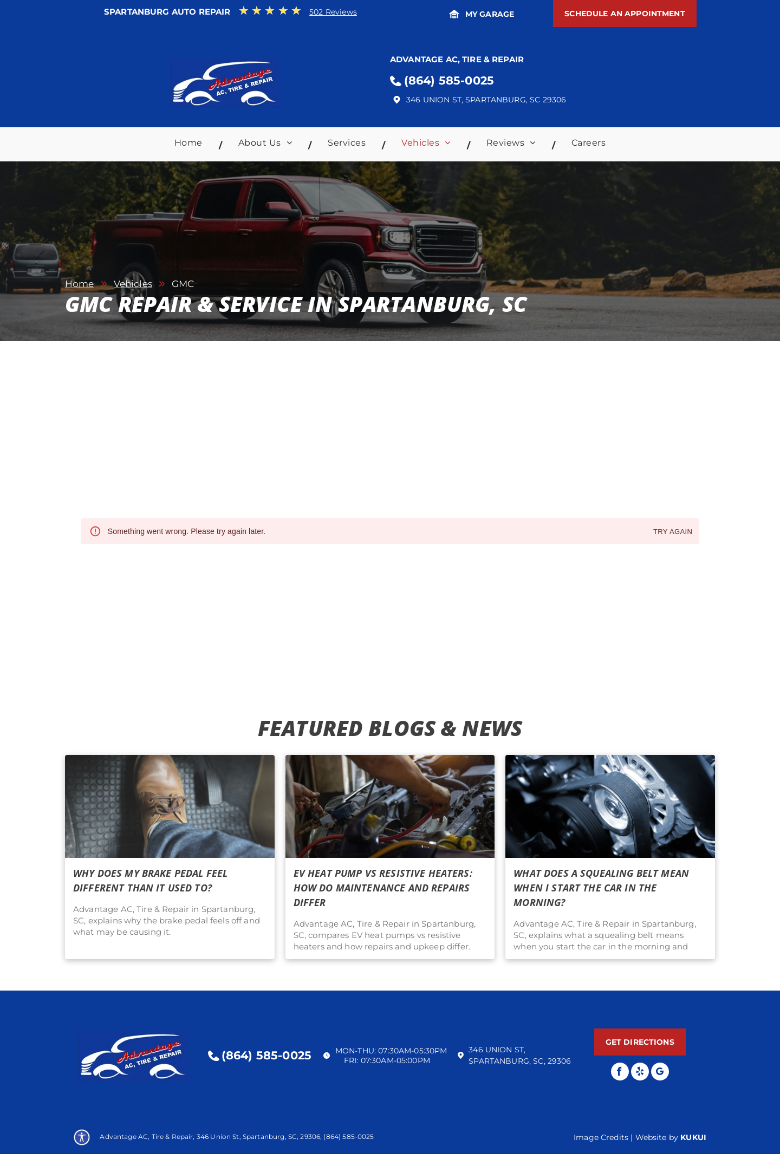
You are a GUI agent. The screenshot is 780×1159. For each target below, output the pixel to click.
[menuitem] (190, 145)
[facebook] (620, 1073)
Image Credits (601, 1137)
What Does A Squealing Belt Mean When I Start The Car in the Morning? (601, 888)
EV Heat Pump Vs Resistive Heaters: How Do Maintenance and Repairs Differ (383, 888)
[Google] (660, 1073)
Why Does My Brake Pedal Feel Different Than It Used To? (150, 880)
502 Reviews (333, 12)
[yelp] (640, 1073)
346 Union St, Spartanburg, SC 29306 (486, 100)
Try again (673, 532)
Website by (657, 1137)
